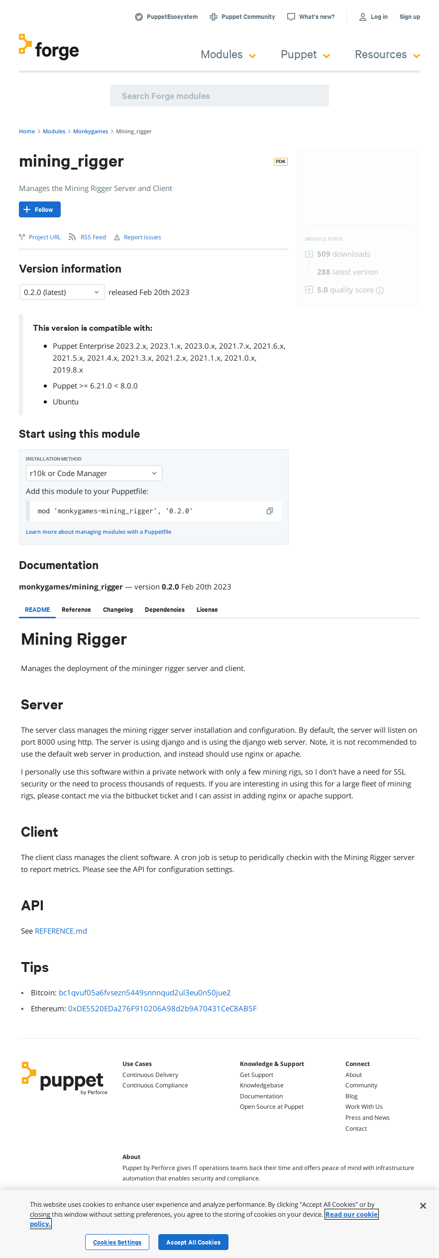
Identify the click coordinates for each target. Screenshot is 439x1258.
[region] (219, 1224)
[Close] (423, 1206)
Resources (387, 53)
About (353, 1074)
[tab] (37, 609)
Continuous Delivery (150, 1074)
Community (361, 1085)
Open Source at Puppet (272, 1106)
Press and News (367, 1117)
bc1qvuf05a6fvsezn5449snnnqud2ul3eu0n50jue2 (145, 992)
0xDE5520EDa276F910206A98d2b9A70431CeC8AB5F (162, 1008)
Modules (228, 53)
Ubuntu (66, 401)
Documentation (261, 1096)
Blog (351, 1096)
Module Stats (324, 239)
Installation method (54, 459)
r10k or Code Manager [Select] (94, 473)
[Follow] (40, 209)
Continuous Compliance (155, 1085)
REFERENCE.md (61, 931)
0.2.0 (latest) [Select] (62, 292)
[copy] (270, 511)
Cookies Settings (117, 1242)
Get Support (256, 1074)
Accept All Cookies (193, 1242)
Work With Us (364, 1106)
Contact (356, 1128)
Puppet (305, 53)
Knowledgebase (262, 1085)
